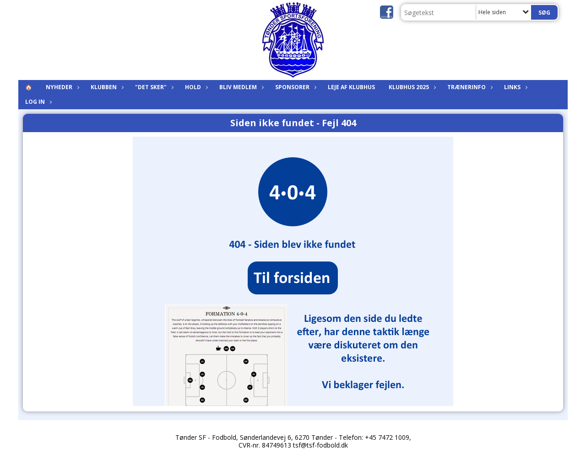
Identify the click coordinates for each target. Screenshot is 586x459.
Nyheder (61, 87)
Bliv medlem (240, 87)
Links (514, 87)
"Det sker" (153, 87)
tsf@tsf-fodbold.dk (320, 445)
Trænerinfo (468, 87)
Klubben (106, 87)
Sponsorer (294, 87)
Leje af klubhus (351, 87)
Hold (195, 87)
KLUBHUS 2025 (411, 87)
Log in (37, 102)
